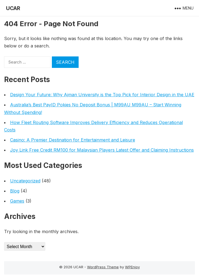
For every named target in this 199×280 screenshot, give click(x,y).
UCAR (13, 8)
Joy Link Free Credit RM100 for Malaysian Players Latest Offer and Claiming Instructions (102, 150)
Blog (14, 191)
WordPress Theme (103, 267)
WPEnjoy (132, 267)
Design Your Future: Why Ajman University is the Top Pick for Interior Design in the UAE (102, 94)
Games (17, 201)
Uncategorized (25, 180)
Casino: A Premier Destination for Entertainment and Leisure (72, 140)
